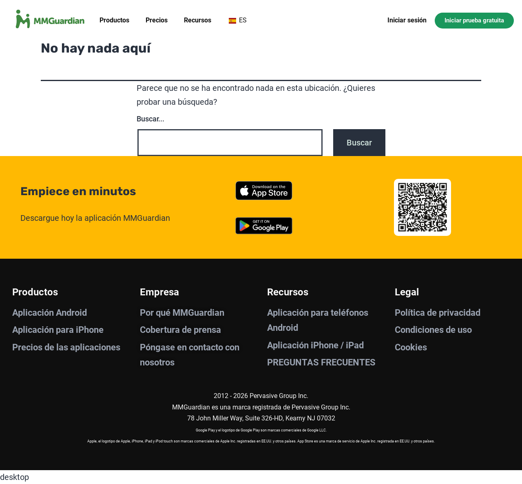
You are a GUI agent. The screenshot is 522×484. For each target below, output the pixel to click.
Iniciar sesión (407, 20)
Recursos (197, 20)
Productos (114, 20)
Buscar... (150, 118)
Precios (157, 20)
